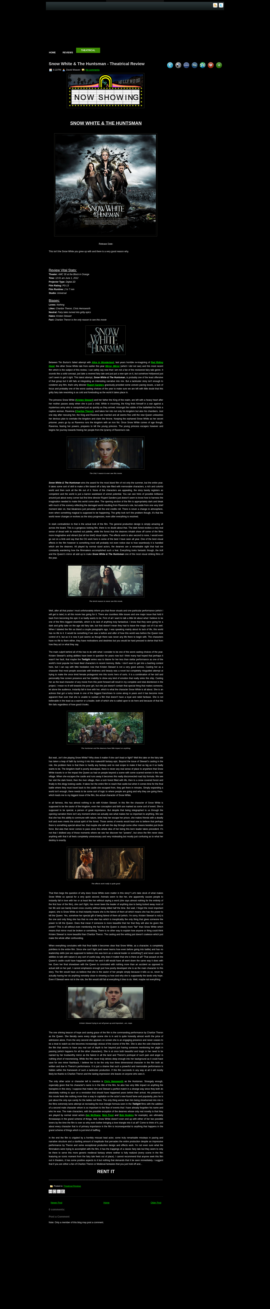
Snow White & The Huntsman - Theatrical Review (97, 63)
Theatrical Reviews (72, 1186)
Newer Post (56, 1202)
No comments (93, 70)
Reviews (68, 52)
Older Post (156, 1202)
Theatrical (88, 50)
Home (52, 52)
